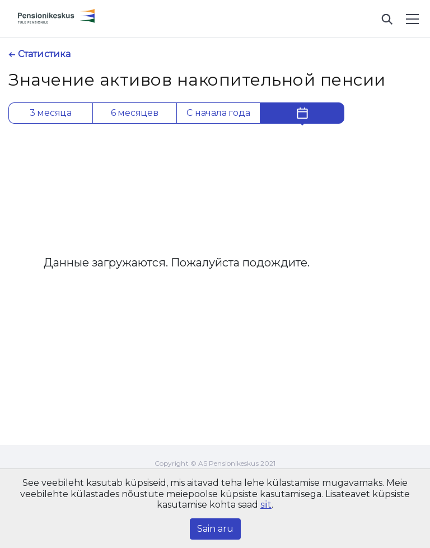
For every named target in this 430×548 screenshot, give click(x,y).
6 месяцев (134, 112)
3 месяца (51, 112)
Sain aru (215, 528)
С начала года (218, 112)
